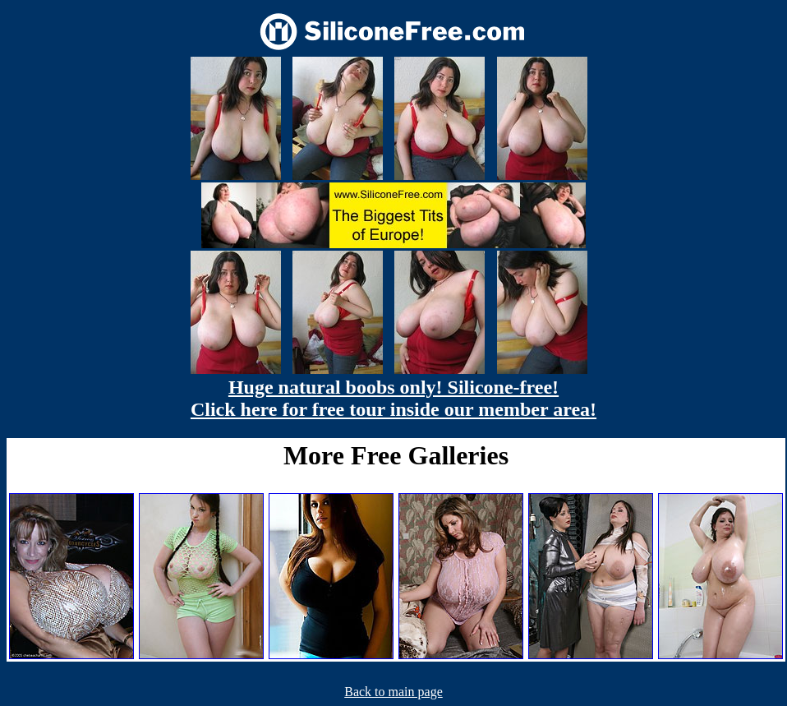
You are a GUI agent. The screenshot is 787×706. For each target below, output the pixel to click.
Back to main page (393, 692)
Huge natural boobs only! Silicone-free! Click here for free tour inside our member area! (393, 398)
